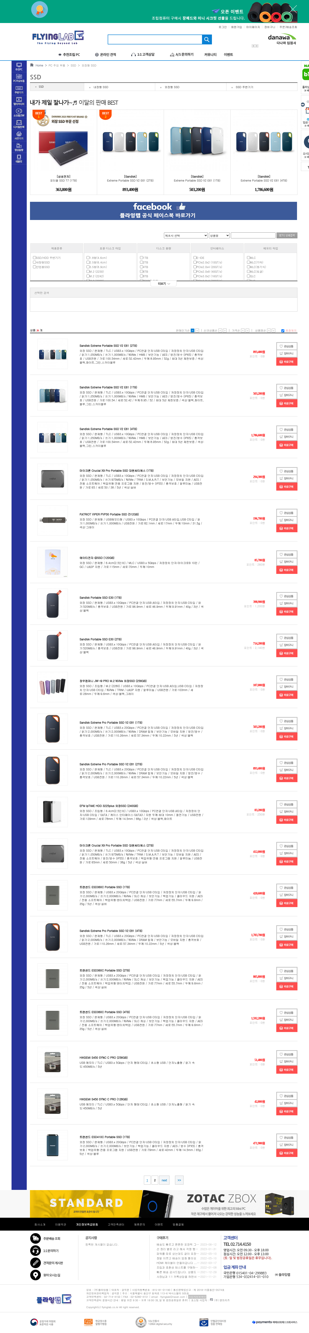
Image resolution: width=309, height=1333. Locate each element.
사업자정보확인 (197, 1296)
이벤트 (159, 1224)
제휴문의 (139, 1224)
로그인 (223, 27)
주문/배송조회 (288, 27)
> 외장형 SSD (86, 65)
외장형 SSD (172, 87)
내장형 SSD (101, 87)
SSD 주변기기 (244, 87)
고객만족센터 (116, 1224)
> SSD (70, 65)
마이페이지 (253, 27)
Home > (40, 65)
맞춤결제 (178, 1224)
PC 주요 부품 (56, 65)
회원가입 (236, 27)
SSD (41, 86)
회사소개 (39, 1224)
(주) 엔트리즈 (220, 1300)
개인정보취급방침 (87, 1224)
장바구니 (269, 27)
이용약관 (60, 1224)
